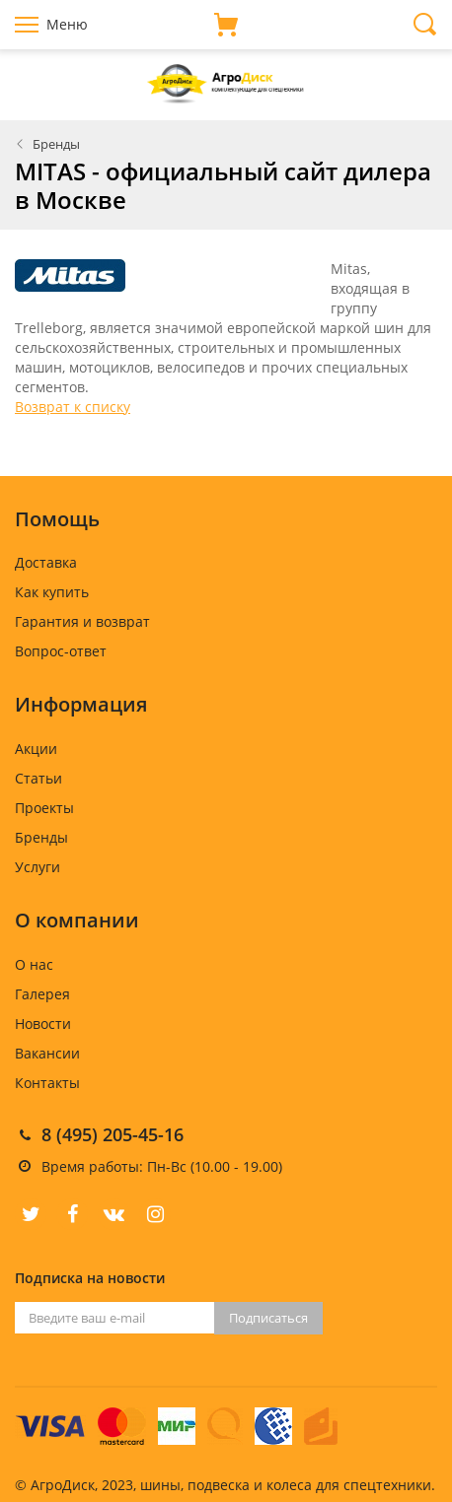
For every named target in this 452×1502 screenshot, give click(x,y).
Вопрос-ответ (61, 651)
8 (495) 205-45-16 (112, 1134)
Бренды (56, 144)
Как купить (52, 591)
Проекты (44, 807)
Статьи (38, 778)
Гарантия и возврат (82, 621)
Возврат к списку (72, 406)
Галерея (42, 994)
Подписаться (268, 1318)
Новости (43, 1023)
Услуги (37, 866)
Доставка (46, 562)
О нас (34, 964)
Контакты (47, 1082)
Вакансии (47, 1053)
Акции (36, 748)
